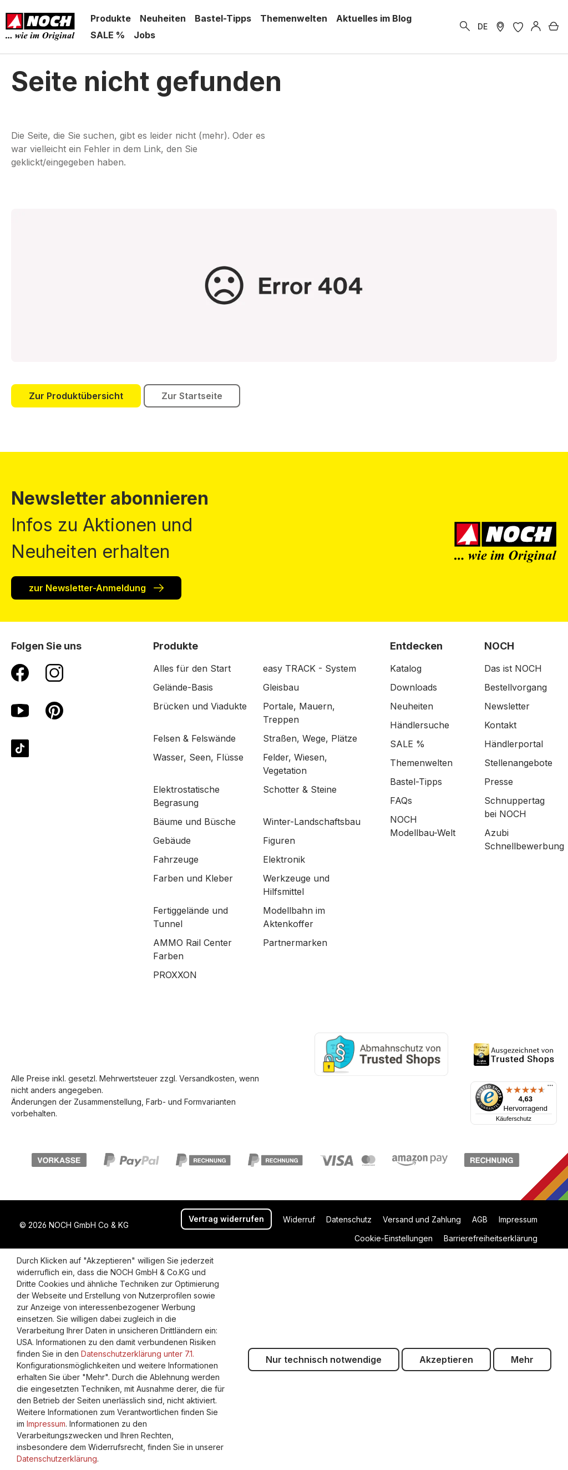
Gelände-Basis (183, 687)
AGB (480, 1219)
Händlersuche (419, 725)
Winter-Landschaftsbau (312, 821)
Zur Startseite (191, 395)
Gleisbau (281, 687)
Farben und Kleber (193, 878)
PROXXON (175, 974)
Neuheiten (411, 706)
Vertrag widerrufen (226, 1219)
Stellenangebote (518, 762)
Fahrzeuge (176, 859)
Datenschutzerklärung (57, 1458)
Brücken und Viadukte (200, 706)
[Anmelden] (536, 27)
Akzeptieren (446, 1359)
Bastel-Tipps (416, 781)
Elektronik (284, 859)
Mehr (522, 1359)
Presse (498, 781)
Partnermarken (295, 942)
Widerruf (299, 1219)
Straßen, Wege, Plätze (310, 738)
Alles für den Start (192, 668)
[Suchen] (465, 27)
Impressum (518, 1219)
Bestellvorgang (515, 687)
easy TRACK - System (309, 668)
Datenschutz (349, 1219)
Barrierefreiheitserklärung (490, 1238)
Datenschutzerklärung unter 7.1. (137, 1353)
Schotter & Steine (300, 789)
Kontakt (500, 725)
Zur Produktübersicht (76, 395)
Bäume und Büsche (194, 821)
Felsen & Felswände (194, 738)
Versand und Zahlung (422, 1219)
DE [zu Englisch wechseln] (483, 26)
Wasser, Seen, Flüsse (198, 757)
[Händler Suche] (500, 27)
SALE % (407, 743)
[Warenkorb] (553, 27)
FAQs (401, 800)
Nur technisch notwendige (324, 1359)
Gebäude (172, 840)
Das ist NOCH (513, 668)
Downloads (413, 687)
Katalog (406, 668)
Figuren (279, 840)
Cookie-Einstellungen (393, 1238)
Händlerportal (513, 743)
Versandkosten (207, 1078)
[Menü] (550, 1088)
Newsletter (507, 706)
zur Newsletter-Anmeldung (96, 587)
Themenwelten (421, 762)
